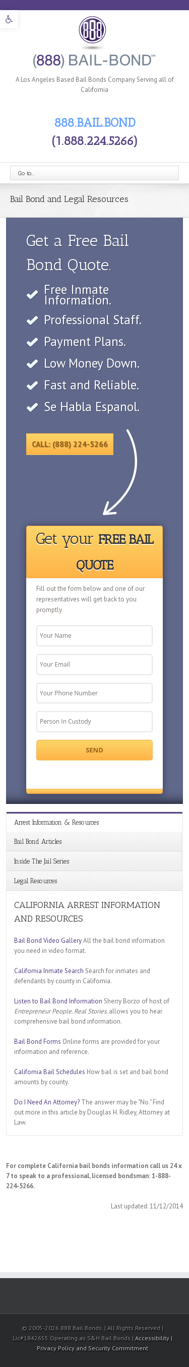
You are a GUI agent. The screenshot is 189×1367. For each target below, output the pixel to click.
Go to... (26, 173)
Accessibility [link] (153, 1338)
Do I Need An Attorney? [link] (47, 1102)
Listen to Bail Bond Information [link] (58, 1001)
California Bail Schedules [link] (49, 1072)
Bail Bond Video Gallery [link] (48, 940)
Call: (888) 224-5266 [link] (70, 444)
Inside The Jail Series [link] (41, 861)
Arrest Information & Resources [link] (56, 822)
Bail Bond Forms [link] (37, 1041)
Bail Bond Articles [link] (37, 841)
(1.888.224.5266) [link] (94, 140)
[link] (9, 19)
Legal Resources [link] (35, 881)
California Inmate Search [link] (49, 971)
